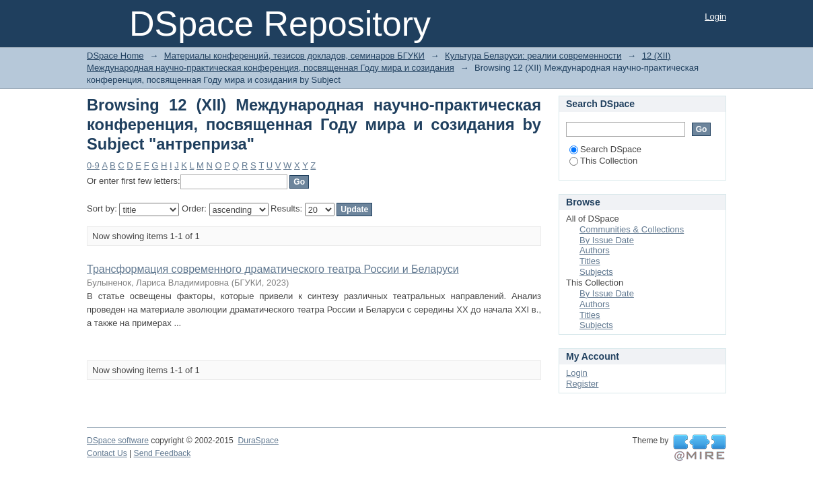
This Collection (603, 161)
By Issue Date (606, 240)
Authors (594, 250)
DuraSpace (258, 440)
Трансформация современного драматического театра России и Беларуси (273, 269)
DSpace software (118, 440)
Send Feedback (162, 453)
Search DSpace (605, 149)
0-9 (93, 165)
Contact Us (107, 453)
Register (582, 384)
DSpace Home (115, 56)
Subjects (596, 272)
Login (715, 16)
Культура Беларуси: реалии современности (533, 56)
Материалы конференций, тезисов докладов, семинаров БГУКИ (294, 56)
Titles (589, 261)
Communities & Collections (631, 229)
